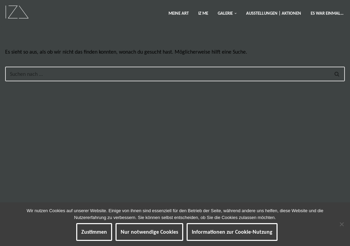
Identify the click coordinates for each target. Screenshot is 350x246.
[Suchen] (167, 74)
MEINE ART (179, 13)
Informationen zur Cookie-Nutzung (232, 232)
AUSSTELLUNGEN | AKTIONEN (273, 13)
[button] (235, 13)
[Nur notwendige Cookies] (341, 224)
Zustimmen (94, 232)
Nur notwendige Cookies (149, 232)
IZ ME (203, 13)
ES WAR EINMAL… (327, 13)
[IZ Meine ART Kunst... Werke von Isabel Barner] (17, 11)
